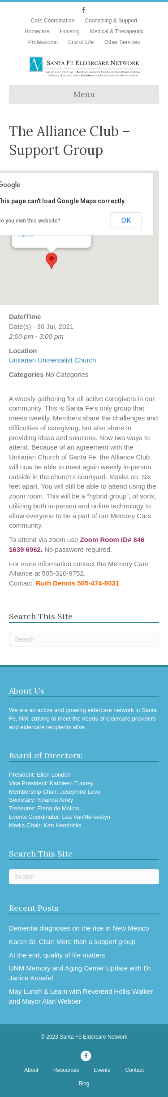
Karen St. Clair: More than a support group (72, 941)
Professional (43, 42)
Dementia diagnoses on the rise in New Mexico (79, 928)
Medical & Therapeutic (116, 31)
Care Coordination (52, 20)
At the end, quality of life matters (57, 955)
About (31, 1070)
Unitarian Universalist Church (52, 360)
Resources (66, 1070)
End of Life (81, 42)
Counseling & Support (111, 20)
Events (25, 235)
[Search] (84, 639)
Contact (134, 1070)
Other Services (122, 42)
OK (126, 220)
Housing (70, 31)
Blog (83, 1083)
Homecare (37, 31)
